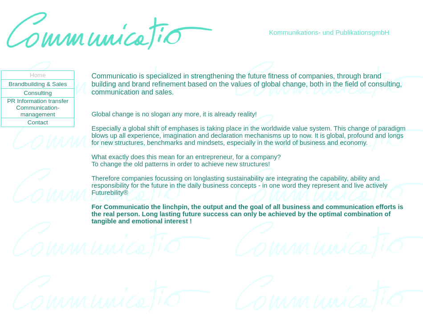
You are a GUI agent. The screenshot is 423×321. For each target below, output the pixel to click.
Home (38, 75)
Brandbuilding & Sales (37, 84)
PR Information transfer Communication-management (38, 108)
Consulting (38, 93)
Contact (38, 122)
